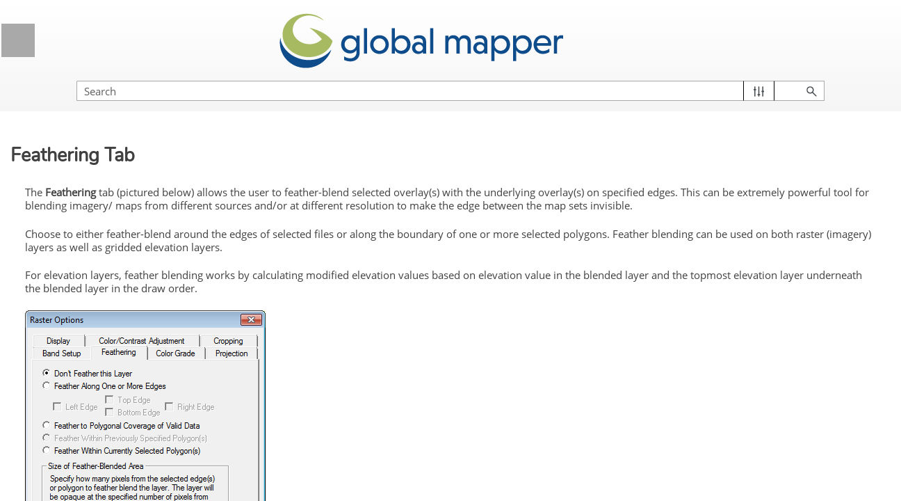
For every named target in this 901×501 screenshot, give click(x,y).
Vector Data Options (133, 307)
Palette (83, 462)
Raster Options (133, 334)
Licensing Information (123, 95)
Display (83, 359)
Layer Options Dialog (128, 282)
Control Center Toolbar (97, 229)
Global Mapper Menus (123, 165)
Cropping (87, 411)
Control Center (123, 200)
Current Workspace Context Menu (123, 255)
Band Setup (93, 437)
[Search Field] (751, 77)
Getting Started (123, 130)
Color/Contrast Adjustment (126, 385)
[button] (825, 77)
